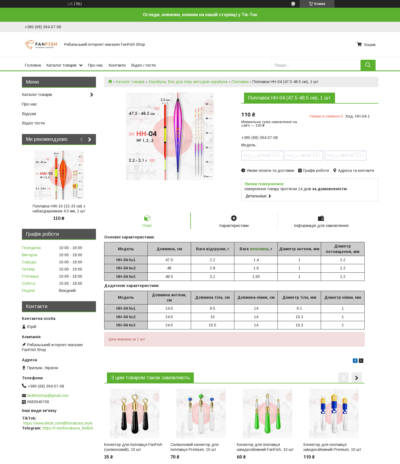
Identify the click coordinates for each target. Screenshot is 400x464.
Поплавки (240, 81)
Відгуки (29, 113)
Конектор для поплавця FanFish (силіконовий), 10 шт (133, 447)
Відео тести (33, 123)
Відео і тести (143, 65)
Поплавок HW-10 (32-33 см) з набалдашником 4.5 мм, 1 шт (59, 208)
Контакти (117, 65)
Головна (33, 65)
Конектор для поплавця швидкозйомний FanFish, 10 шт (265, 447)
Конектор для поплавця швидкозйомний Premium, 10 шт (332, 447)
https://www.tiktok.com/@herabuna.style (58, 423)
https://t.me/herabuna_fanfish (67, 428)
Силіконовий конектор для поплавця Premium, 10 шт (195, 447)
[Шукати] (368, 65)
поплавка (259, 249)
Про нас (95, 65)
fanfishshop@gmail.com (48, 395)
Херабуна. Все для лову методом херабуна (188, 81)
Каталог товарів (61, 65)
